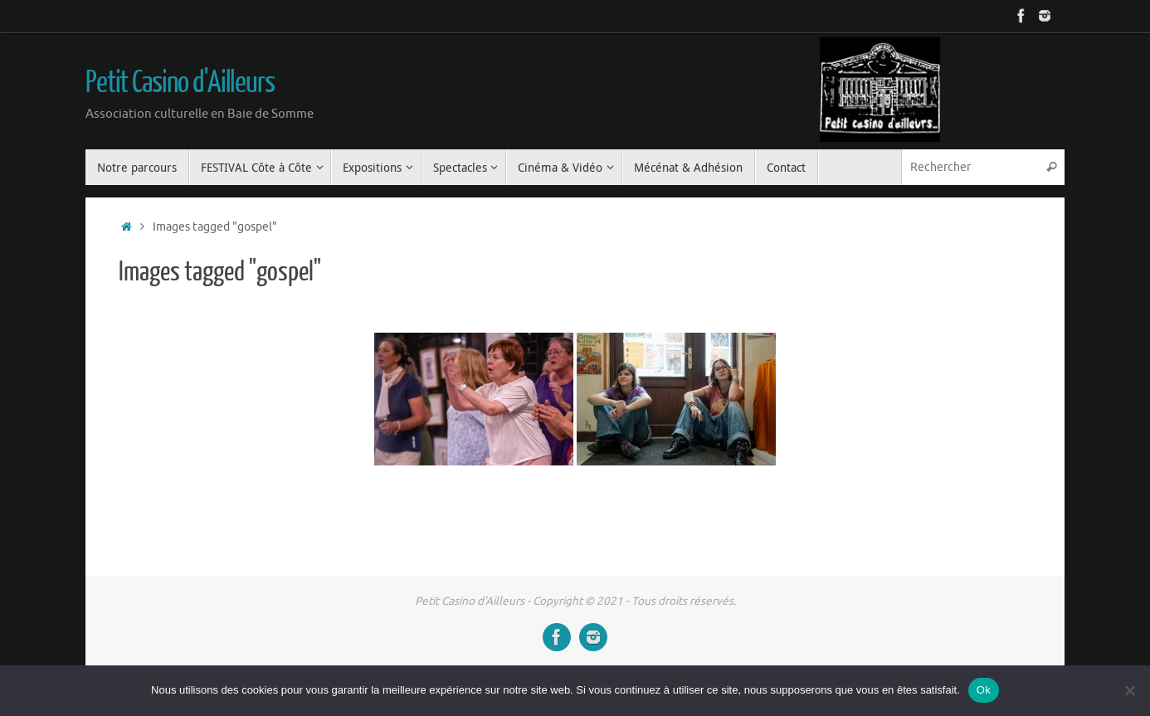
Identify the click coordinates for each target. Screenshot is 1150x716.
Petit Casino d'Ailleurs (180, 83)
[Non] (1129, 690)
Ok (984, 690)
